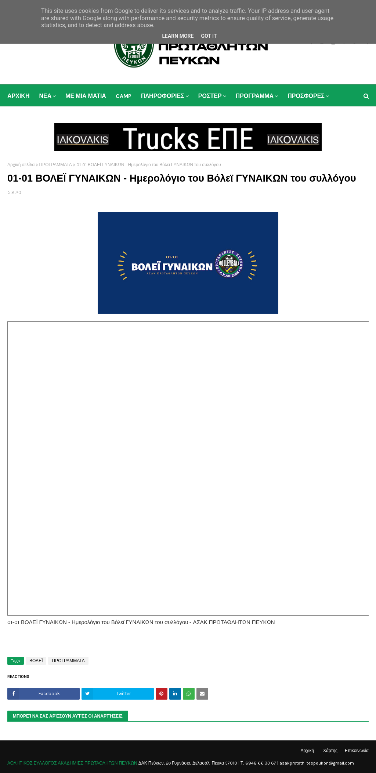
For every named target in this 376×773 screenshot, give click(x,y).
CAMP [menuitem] (123, 95)
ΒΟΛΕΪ (36, 660)
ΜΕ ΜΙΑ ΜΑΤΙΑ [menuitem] (85, 95)
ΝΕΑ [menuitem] (45, 95)
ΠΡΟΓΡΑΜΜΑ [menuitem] (255, 95)
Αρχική (307, 750)
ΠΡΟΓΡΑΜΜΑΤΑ (55, 164)
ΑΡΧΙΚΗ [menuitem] (18, 95)
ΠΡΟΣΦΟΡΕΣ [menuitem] (306, 95)
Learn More (178, 36)
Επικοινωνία (357, 750)
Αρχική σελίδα (21, 164)
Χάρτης (330, 750)
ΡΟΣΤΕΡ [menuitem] (210, 95)
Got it (209, 36)
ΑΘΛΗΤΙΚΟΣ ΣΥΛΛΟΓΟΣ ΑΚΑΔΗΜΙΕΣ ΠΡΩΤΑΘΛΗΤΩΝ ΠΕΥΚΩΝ (72, 763)
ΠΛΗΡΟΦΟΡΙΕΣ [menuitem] (162, 95)
